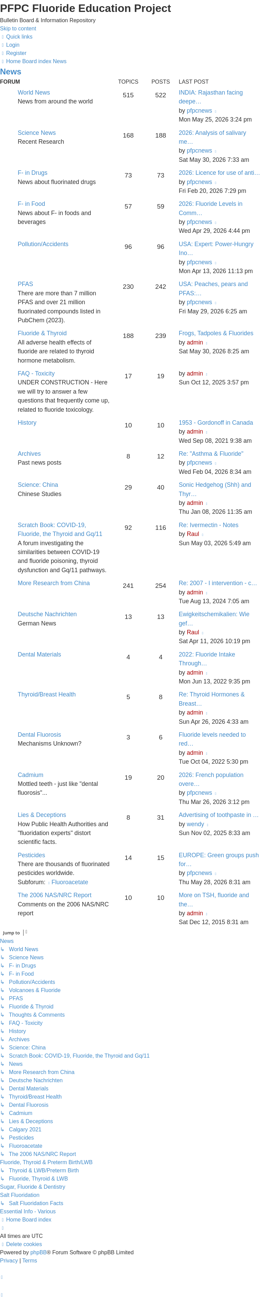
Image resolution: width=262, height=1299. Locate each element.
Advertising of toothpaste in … (219, 814)
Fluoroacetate (67, 882)
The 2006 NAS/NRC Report (54, 895)
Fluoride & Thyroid (42, 333)
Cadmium (30, 775)
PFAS (25, 284)
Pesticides (31, 855)
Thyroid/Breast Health (47, 694)
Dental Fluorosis (39, 734)
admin (195, 342)
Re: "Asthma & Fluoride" (211, 453)
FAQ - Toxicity (36, 373)
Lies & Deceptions (42, 814)
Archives (29, 453)
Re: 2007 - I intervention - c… (218, 583)
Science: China (38, 484)
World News (34, 92)
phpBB (38, 1252)
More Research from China (54, 583)
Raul (193, 534)
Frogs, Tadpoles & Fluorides (216, 333)
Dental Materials (39, 654)
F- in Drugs (32, 172)
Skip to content (18, 28)
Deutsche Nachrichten (47, 614)
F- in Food (31, 203)
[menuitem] (9, 45)
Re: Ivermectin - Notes (208, 525)
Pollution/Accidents (43, 244)
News (10, 71)
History (27, 422)
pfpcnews (199, 110)
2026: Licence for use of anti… (219, 172)
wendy (195, 824)
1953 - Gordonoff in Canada (216, 422)
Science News (37, 132)
